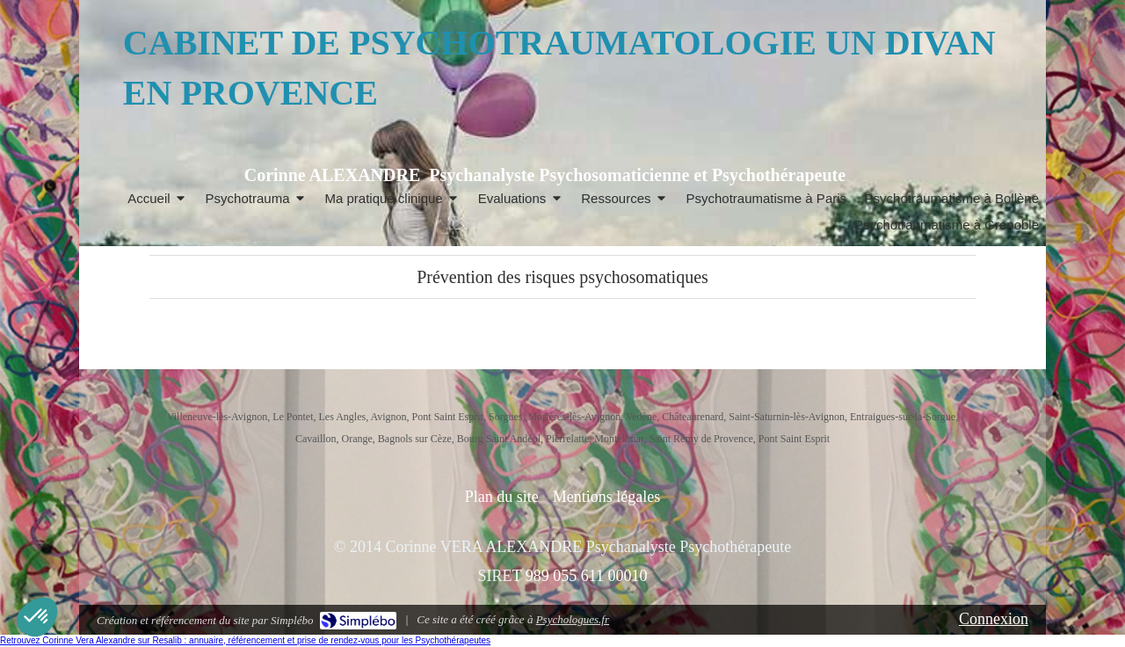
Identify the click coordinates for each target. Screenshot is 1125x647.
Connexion (993, 619)
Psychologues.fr (572, 619)
